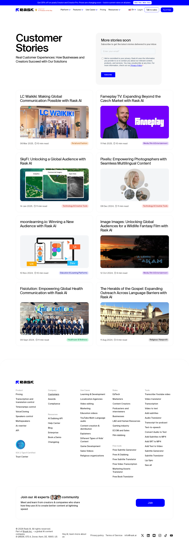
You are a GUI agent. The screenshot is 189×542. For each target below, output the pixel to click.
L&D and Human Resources (126, 421)
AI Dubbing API (55, 418)
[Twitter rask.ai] (142, 535)
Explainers (85, 433)
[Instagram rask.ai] (160, 535)
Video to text (151, 408)
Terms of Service (114, 535)
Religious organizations (92, 455)
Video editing (87, 404)
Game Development (90, 446)
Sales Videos (86, 451)
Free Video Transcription (125, 464)
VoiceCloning (22, 411)
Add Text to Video (154, 446)
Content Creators (121, 404)
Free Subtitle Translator (124, 459)
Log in (140, 10)
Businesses (118, 416)
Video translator (153, 399)
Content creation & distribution (90, 427)
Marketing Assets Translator (122, 470)
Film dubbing (119, 435)
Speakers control (24, 416)
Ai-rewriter (21, 426)
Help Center (54, 423)
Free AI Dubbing (120, 454)
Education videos (89, 413)
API (17, 430)
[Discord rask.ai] (154, 535)
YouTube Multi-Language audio (93, 419)
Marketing (85, 408)
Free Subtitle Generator (124, 450)
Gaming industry (121, 426)
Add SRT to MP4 (153, 441)
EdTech (116, 394)
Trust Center (22, 456)
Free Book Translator (123, 476)
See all (148, 465)
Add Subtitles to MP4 (155, 437)
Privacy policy (97, 535)
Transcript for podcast (156, 422)
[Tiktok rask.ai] (165, 535)
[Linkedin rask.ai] (148, 535)
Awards (52, 399)
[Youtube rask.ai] (171, 535)
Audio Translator (153, 418)
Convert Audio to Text (156, 432)
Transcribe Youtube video (157, 394)
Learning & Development (92, 394)
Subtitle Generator (154, 451)
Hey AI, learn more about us (74, 535)
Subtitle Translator (154, 455)
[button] (65, 10)
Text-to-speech (153, 427)
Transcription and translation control (25, 400)
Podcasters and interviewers (121, 410)
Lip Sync (149, 460)
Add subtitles (151, 413)
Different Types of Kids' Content (92, 440)
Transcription (151, 404)
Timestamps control (26, 407)
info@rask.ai (130, 535)
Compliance (54, 404)
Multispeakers (23, 421)
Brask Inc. (27, 531)
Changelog (53, 442)
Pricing (103, 10)
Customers (53, 394)
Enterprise (53, 432)
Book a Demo (54, 437)
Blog (50, 428)
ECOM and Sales (121, 430)
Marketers (118, 399)
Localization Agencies (91, 399)
